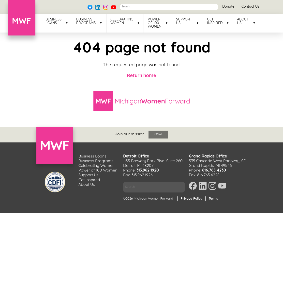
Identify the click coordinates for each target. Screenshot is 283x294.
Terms (213, 198)
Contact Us (250, 7)
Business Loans (53, 21)
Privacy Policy (191, 198)
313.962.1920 (147, 171)
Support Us (184, 21)
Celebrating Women (121, 21)
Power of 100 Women (154, 23)
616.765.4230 (214, 171)
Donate (228, 7)
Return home (141, 76)
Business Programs (86, 21)
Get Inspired (215, 21)
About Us (243, 21)
